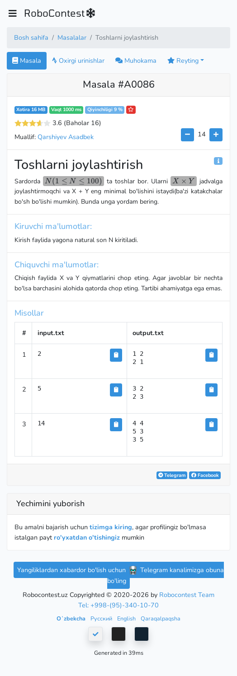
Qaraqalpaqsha (160, 618)
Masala (26, 60)
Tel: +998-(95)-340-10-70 (118, 605)
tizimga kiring (111, 526)
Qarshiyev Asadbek (66, 136)
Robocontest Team (186, 594)
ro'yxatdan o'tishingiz (87, 537)
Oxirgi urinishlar (78, 60)
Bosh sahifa (31, 37)
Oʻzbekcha (72, 618)
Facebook (205, 475)
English (127, 618)
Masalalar (71, 37)
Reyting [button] (183, 60)
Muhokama (135, 60)
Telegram (171, 475)
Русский (102, 618)
